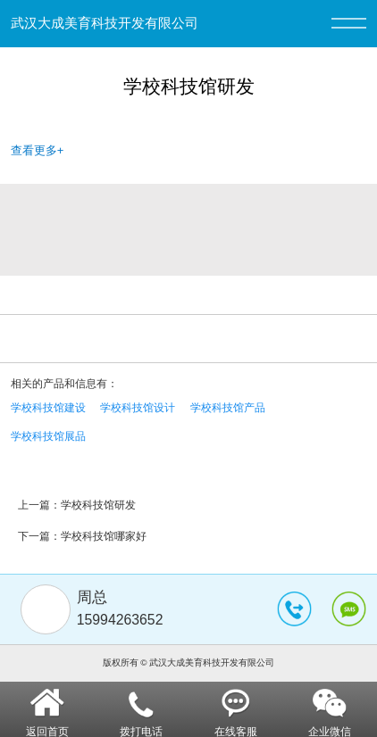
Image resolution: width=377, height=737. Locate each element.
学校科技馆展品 (48, 436)
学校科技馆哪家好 (104, 536)
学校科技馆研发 (98, 505)
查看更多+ (37, 150)
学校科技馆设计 (137, 408)
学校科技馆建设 (48, 408)
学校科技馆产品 (227, 408)
